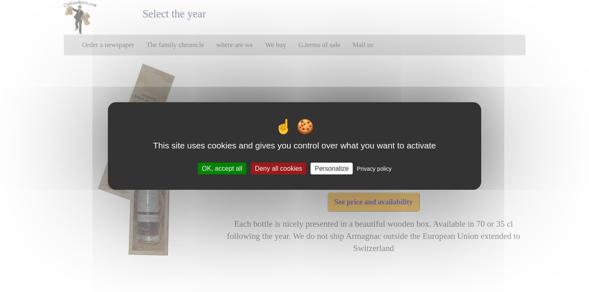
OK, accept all (222, 168)
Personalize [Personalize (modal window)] (332, 168)
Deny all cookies (278, 168)
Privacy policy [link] (374, 168)
